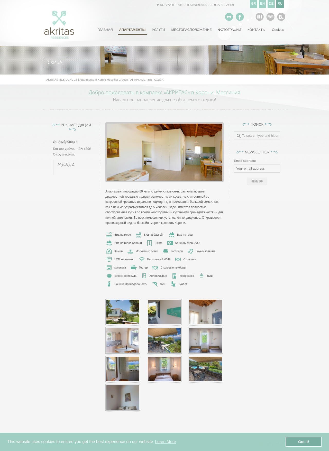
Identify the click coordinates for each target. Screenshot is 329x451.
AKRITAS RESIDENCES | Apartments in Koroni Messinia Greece (87, 79)
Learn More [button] (165, 441)
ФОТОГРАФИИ (229, 30)
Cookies (278, 30)
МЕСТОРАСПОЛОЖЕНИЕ (191, 30)
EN (262, 3)
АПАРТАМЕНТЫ (132, 30)
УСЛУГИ (158, 30)
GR (253, 3)
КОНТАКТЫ (257, 30)
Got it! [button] (303, 442)
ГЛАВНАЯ (105, 30)
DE (271, 3)
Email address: (245, 161)
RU (280, 3)
